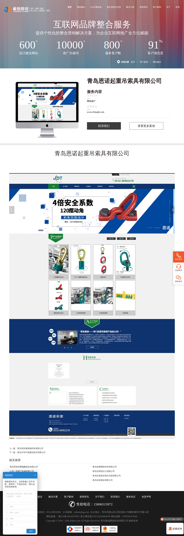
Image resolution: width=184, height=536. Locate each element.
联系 (178, 7)
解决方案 (130, 7)
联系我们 (104, 125)
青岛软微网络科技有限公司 (105, 467)
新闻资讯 (144, 7)
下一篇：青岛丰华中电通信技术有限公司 (27, 452)
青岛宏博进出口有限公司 (104, 471)
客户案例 (157, 7)
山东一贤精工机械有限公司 (22, 471)
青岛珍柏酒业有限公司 (103, 480)
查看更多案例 (146, 125)
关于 (168, 7)
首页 (70, 8)
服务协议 (130, 496)
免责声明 (146, 496)
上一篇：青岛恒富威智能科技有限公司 (26, 448)
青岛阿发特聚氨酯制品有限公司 (24, 467)
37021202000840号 (101, 516)
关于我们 (99, 496)
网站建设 (81, 7)
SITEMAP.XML (130, 516)
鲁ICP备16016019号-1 (69, 516)
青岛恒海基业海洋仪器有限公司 (107, 476)
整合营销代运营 (114, 7)
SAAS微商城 (95, 7)
